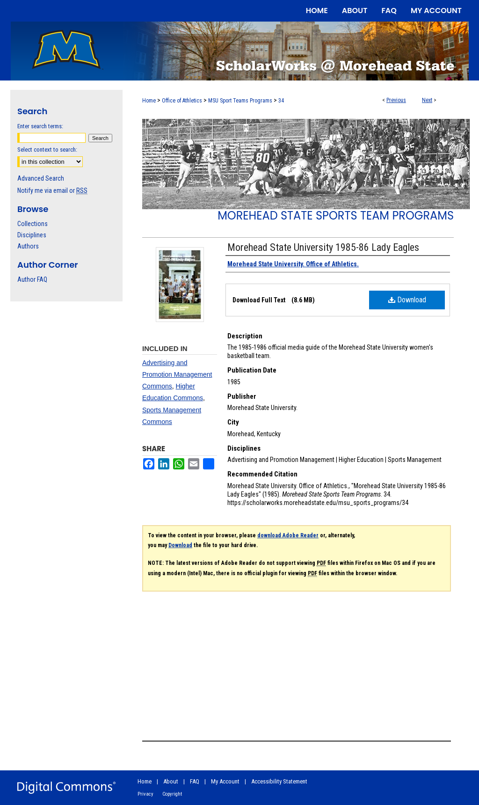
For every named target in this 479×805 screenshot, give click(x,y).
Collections (32, 223)
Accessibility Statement (279, 781)
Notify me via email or (52, 190)
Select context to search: (47, 149)
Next (427, 100)
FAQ (194, 781)
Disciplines (31, 235)
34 (281, 100)
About (170, 781)
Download (407, 299)
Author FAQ (32, 279)
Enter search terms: (40, 126)
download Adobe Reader (288, 535)
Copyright (172, 794)
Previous (396, 100)
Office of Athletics (182, 100)
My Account (225, 781)
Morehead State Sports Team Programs (336, 215)
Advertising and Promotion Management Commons (177, 374)
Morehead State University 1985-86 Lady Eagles (323, 247)
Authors (28, 246)
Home (149, 100)
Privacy (145, 794)
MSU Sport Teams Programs (240, 100)
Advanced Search (40, 178)
